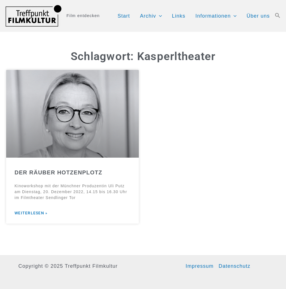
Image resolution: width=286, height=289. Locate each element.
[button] (277, 16)
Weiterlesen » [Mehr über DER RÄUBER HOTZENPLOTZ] (31, 213)
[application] (159, 16)
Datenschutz (235, 266)
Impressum (199, 266)
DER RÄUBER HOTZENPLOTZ (58, 172)
